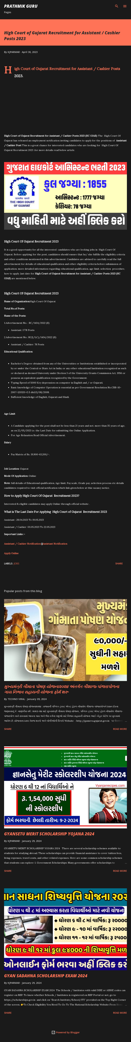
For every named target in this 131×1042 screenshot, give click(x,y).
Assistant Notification (54, 543)
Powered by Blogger (65, 1032)
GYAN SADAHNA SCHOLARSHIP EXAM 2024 (45, 975)
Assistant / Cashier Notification (22, 543)
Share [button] (119, 563)
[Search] (117, 6)
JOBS (16, 563)
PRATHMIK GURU (21, 6)
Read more (120, 729)
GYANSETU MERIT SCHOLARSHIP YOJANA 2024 (49, 834)
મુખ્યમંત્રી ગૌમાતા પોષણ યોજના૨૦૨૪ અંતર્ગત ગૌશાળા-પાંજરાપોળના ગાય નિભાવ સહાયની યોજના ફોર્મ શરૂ (61, 689)
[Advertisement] (65, 107)
